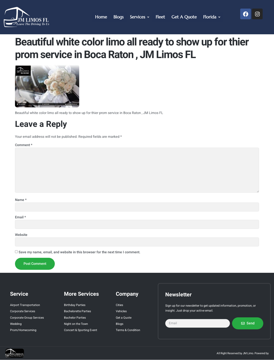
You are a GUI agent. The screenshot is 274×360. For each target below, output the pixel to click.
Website (21, 234)
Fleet (160, 17)
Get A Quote (184, 17)
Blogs (118, 17)
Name (21, 199)
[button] (139, 17)
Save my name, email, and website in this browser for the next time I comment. (79, 252)
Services (139, 17)
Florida (211, 17)
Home (101, 17)
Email (20, 217)
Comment (23, 145)
